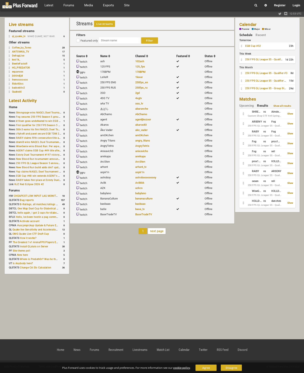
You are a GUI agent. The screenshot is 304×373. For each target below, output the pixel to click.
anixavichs (141, 151)
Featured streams (22, 31)
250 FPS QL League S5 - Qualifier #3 (266, 73)
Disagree (231, 368)
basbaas (140, 203)
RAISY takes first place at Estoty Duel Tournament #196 (48, 180)
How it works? (28, 238)
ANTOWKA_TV (20, 51)
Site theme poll (21, 250)
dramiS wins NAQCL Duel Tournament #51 (40, 142)
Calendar (248, 24)
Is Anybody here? (23, 263)
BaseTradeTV (143, 214)
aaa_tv (139, 103)
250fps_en (141, 82)
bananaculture (144, 198)
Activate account (29, 221)
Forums (14, 190)
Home (13, 107)
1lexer (139, 77)
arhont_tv (140, 166)
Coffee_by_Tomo (21, 47)
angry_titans (142, 140)
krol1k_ (16, 59)
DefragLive (18, 55)
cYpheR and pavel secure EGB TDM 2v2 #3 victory (45, 133)
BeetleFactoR (20, 63)
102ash (139, 61)
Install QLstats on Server (34, 246)
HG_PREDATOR (21, 67)
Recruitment (115, 350)
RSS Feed (222, 350)
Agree (206, 368)
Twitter (203, 350)
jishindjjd (17, 75)
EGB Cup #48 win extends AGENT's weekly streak (45, 175)
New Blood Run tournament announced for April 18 (46, 159)
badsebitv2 (18, 87)
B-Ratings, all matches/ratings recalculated (45, 204)
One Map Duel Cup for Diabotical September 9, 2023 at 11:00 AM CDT (58, 208)
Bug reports (27, 200)
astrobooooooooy (145, 177)
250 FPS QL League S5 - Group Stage (266, 88)
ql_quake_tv (19, 36)
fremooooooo (20, 79)
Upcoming (246, 106)
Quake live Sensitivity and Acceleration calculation (41, 229)
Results (262, 106)
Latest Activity (23, 100)
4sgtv (138, 98)
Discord (242, 350)
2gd (137, 92)
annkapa (140, 156)
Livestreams (140, 350)
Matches (247, 99)
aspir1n (139, 172)
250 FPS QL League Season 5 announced (40, 163)
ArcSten (140, 161)
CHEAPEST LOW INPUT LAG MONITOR (36, 195)
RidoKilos (17, 83)
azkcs (139, 188)
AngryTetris (142, 145)
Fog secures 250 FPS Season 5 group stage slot (44, 116)
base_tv (140, 209)
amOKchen (142, 135)
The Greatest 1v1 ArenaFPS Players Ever (36, 242)
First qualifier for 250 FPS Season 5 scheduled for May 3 (49, 125)
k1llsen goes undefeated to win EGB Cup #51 (42, 121)
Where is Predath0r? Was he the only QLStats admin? (51, 259)
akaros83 (141, 124)
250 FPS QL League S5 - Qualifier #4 (266, 80)
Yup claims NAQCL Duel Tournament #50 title (42, 171)
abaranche (141, 108)
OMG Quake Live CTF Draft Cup (30, 233)
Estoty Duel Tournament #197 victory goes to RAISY (46, 154)
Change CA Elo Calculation (35, 267)
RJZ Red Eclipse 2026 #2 (29, 184)
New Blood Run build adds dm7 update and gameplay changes (52, 167)
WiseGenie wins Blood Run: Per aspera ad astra (43, 146)
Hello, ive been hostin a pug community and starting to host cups (54, 216)
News (77, 350)
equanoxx (17, 71)
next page (156, 231)
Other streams (19, 42)
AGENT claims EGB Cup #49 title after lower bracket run (48, 150)
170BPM (140, 71)
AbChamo (141, 114)
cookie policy (181, 368)
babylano (140, 193)
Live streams (21, 24)
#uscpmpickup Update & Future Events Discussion (46, 225)
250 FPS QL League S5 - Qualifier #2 (266, 59)
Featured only (89, 40)
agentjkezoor (143, 119)
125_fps (140, 66)
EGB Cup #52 (253, 45)
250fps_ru (141, 87)
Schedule (246, 35)
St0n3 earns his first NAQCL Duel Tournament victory (47, 129)
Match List (163, 350)
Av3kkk (139, 182)
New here (22, 254)
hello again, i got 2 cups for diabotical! (39, 212)
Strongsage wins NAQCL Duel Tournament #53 (43, 112)
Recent (261, 35)
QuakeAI (17, 91)
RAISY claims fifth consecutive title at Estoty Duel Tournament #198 (55, 137)
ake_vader (141, 130)
